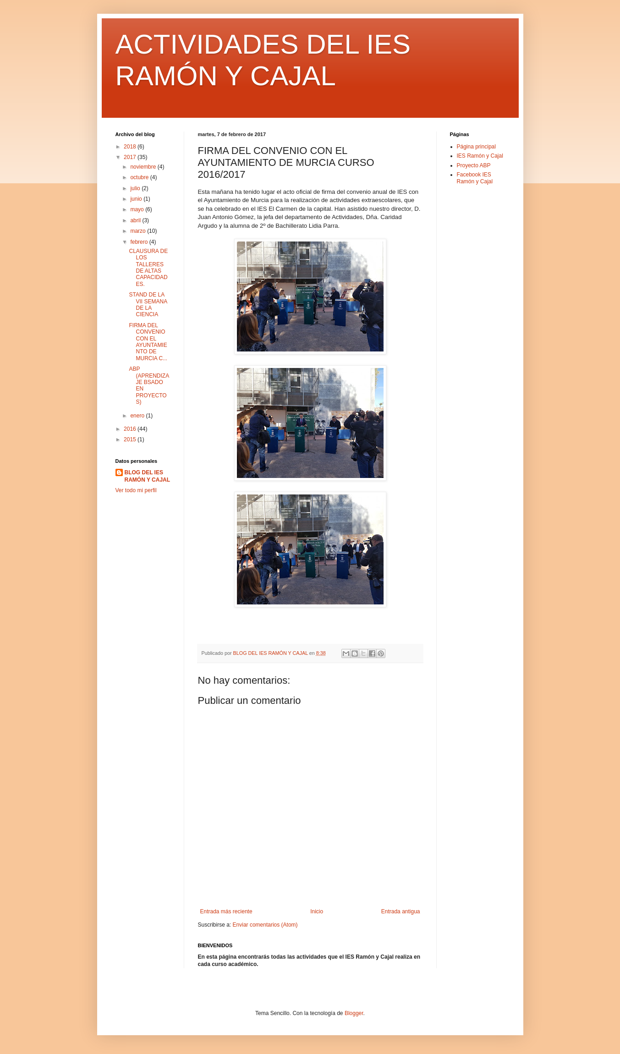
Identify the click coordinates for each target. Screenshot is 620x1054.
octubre (140, 177)
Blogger (354, 1013)
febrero (139, 242)
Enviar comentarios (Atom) (265, 925)
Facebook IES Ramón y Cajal (475, 177)
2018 (130, 146)
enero (138, 415)
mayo (137, 209)
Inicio (316, 911)
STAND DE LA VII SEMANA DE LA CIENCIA (148, 304)
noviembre (143, 167)
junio (136, 199)
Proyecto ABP (474, 165)
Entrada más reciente (226, 911)
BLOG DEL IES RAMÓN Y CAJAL (147, 476)
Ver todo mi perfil (136, 490)
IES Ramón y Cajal (480, 156)
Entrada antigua (400, 911)
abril (136, 220)
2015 (130, 439)
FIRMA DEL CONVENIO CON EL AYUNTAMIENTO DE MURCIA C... (148, 342)
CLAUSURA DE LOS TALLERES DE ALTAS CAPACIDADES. (148, 267)
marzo (138, 231)
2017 (130, 157)
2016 (130, 429)
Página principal (476, 146)
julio (136, 188)
